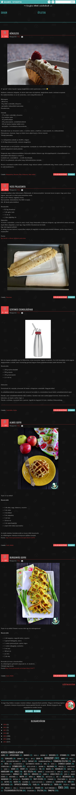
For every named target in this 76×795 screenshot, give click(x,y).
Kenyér (40, 772)
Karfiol (69, 769)
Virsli (14, 788)
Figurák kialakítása (44, 761)
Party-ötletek (38, 779)
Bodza (35, 755)
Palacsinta (9, 297)
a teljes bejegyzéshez (60, 174)
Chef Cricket (2, 2)
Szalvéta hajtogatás (37, 782)
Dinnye (63, 758)
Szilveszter (59, 782)
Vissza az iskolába (25, 788)
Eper (23, 761)
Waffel (11, 545)
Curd (26, 759)
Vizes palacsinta (18, 186)
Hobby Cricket (71, 766)
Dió (2, 761)
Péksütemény (61, 779)
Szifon (15, 410)
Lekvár (45, 774)
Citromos (63, 755)
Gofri (7, 545)
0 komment (71, 174)
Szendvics (49, 782)
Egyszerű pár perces (13, 761)
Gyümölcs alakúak (64, 764)
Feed (49, 2)
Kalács (48, 769)
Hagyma (41, 766)
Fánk (73, 761)
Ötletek (42, 12)
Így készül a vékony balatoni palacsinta (13, 238)
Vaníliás (7, 788)
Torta (56, 784)
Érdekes (72, 788)
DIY (32, 759)
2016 (5, 733)
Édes (20, 174)
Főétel (6, 764)
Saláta (16, 782)
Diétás (71, 759)
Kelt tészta (28, 771)
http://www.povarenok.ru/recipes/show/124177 (20, 668)
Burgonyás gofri (18, 557)
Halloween (50, 766)
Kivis (59, 772)
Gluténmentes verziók (33, 764)
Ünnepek (51, 790)
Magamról (7, 2)
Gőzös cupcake (31, 766)
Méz (57, 777)
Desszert (16, 174)
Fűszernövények (17, 764)
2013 (5, 742)
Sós (69, 781)
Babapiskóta (9, 174)
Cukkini (19, 759)
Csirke (73, 755)
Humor (5, 769)
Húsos (13, 769)
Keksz (17, 771)
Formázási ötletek (61, 761)
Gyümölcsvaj (5, 766)
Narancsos (4, 779)
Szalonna (25, 782)
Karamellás (59, 769)
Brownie (42, 755)
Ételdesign (30, 791)
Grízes (52, 764)
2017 (5, 730)
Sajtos (6, 782)
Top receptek (45, 784)
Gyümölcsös (17, 766)
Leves (65, 774)
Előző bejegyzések (69, 684)
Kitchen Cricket (50, 772)
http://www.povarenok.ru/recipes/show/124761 (20, 537)
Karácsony (5, 771)
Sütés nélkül (32, 174)
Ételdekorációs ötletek (13, 790)
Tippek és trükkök (21, 784)
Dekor (4, 12)
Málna (39, 776)
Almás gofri (15, 422)
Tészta (65, 785)
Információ (32, 769)
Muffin (22, 776)
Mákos (31, 777)
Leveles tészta (55, 774)
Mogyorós (12, 777)
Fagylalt (31, 761)
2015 (5, 736)
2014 (5, 739)
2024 (5, 724)
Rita (18, 36)
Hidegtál (61, 766)
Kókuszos (14, 33)
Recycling (72, 779)
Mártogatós (49, 777)
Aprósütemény (14, 755)
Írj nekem (37, 711)
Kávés (25, 774)
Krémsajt (16, 774)
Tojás (34, 784)
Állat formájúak (50, 788)
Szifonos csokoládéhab (21, 309)
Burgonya (52, 755)
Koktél (66, 772)
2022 (5, 727)
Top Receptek (17, 2)
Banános (26, 755)
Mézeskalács (67, 776)
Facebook (52, 2)
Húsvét (22, 769)
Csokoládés (9, 410)
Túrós (73, 784)
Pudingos (50, 779)
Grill (45, 764)
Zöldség (37, 788)
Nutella (15, 779)
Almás (3, 755)
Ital (40, 769)
